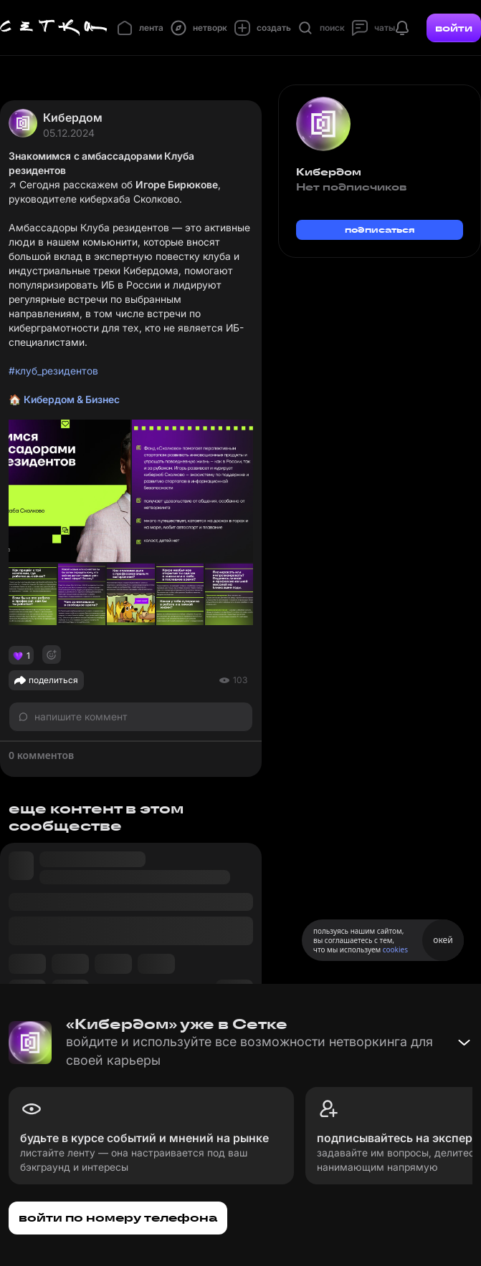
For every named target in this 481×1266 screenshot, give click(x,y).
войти (453, 28)
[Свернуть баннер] (463, 1042)
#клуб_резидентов (53, 370)
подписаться (380, 229)
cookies (395, 949)
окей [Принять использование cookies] (442, 940)
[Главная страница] (54, 28)
